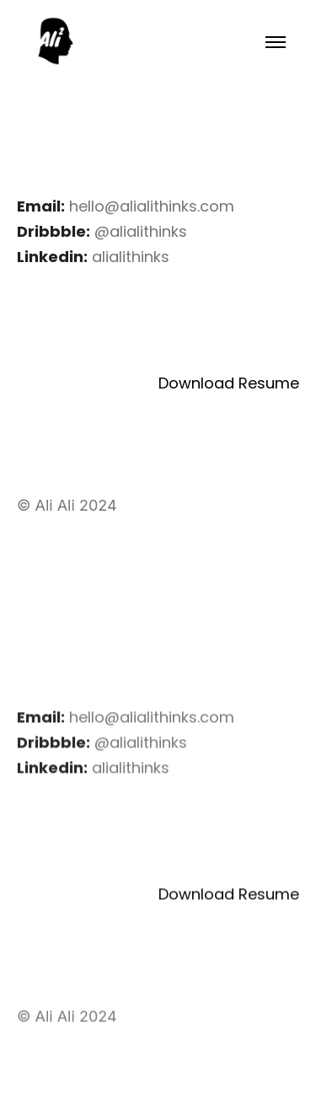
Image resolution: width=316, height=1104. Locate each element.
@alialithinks (140, 231)
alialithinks (130, 256)
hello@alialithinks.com (151, 206)
